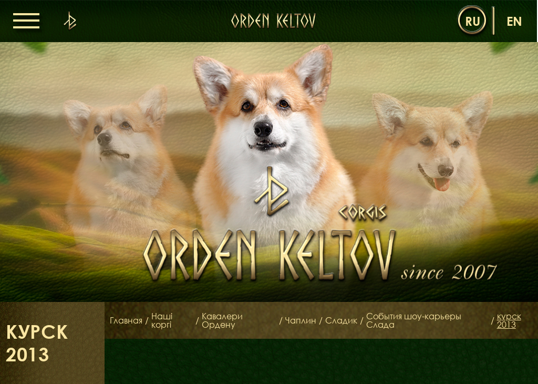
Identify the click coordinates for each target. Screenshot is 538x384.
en (514, 20)
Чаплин (300, 320)
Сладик (341, 320)
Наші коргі (161, 320)
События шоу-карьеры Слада (413, 320)
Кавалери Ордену (222, 320)
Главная (126, 320)
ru (472, 20)
